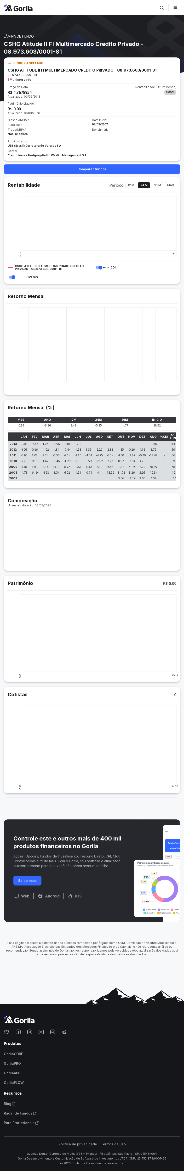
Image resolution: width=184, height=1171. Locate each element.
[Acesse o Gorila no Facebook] (18, 1032)
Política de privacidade (77, 1144)
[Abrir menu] (175, 7)
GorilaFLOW (14, 1083)
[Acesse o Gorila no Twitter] (7, 1032)
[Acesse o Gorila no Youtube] (41, 1032)
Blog (10, 1104)
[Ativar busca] (162, 7)
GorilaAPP (12, 1073)
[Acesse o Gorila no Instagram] (30, 1032)
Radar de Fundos (20, 1113)
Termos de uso (113, 1144)
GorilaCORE (13, 1054)
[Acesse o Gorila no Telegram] (64, 1032)
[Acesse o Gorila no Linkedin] (53, 1032)
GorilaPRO (12, 1063)
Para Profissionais (21, 1123)
